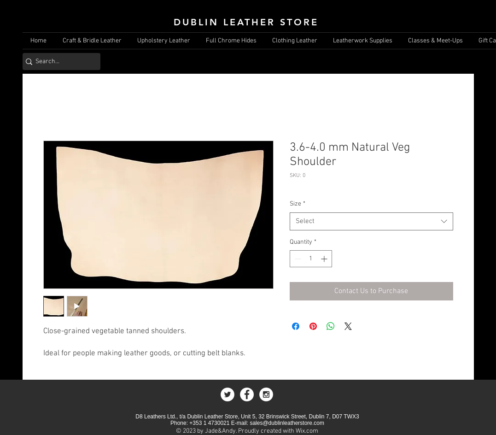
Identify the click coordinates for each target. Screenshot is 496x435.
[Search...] (58, 61)
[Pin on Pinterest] (313, 326)
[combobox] (371, 221)
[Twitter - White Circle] (227, 394)
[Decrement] (297, 259)
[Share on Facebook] (295, 326)
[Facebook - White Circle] (247, 394)
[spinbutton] (311, 259)
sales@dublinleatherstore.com (287, 423)
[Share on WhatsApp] (330, 326)
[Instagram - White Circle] (266, 394)
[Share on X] (348, 326)
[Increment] (325, 259)
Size (297, 204)
